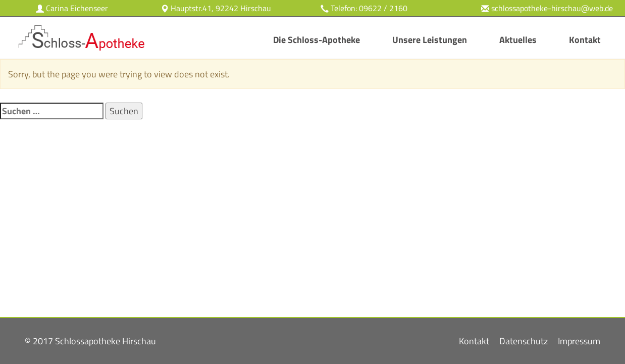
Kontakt (585, 39)
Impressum (579, 341)
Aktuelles (518, 39)
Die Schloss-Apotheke (316, 39)
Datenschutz (523, 341)
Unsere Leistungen (429, 39)
